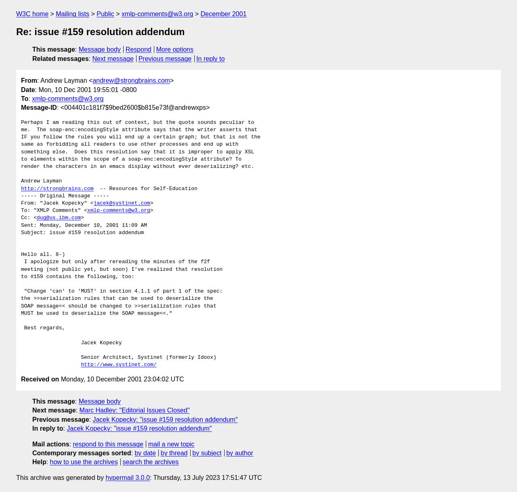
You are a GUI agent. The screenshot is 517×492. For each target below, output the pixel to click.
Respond (138, 49)
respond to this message (108, 444)
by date (145, 453)
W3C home (32, 13)
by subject (206, 453)
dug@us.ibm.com (59, 218)
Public (105, 13)
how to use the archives (84, 462)
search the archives (151, 462)
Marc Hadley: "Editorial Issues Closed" (135, 410)
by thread (174, 453)
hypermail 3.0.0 (127, 477)
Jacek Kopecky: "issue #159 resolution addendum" (164, 419)
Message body (100, 49)
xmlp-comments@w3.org (157, 13)
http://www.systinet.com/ (118, 364)
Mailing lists (72, 13)
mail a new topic (171, 444)
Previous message (165, 58)
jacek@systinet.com (121, 203)
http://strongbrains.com (57, 189)
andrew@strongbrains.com (131, 80)
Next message (113, 58)
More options (175, 49)
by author (239, 453)
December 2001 (223, 13)
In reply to (210, 58)
